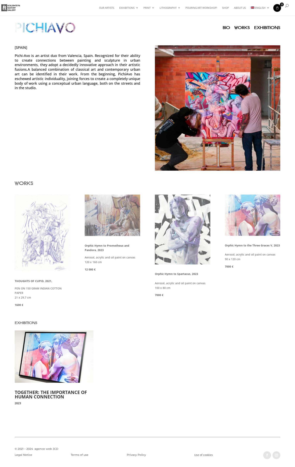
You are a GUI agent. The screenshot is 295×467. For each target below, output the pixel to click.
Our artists (106, 7)
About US (240, 7)
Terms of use (79, 455)
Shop (225, 7)
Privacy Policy (136, 455)
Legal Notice (23, 455)
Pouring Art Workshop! (201, 7)
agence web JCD (46, 449)
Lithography (168, 7)
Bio (226, 28)
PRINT (147, 7)
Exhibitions (127, 7)
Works (242, 28)
